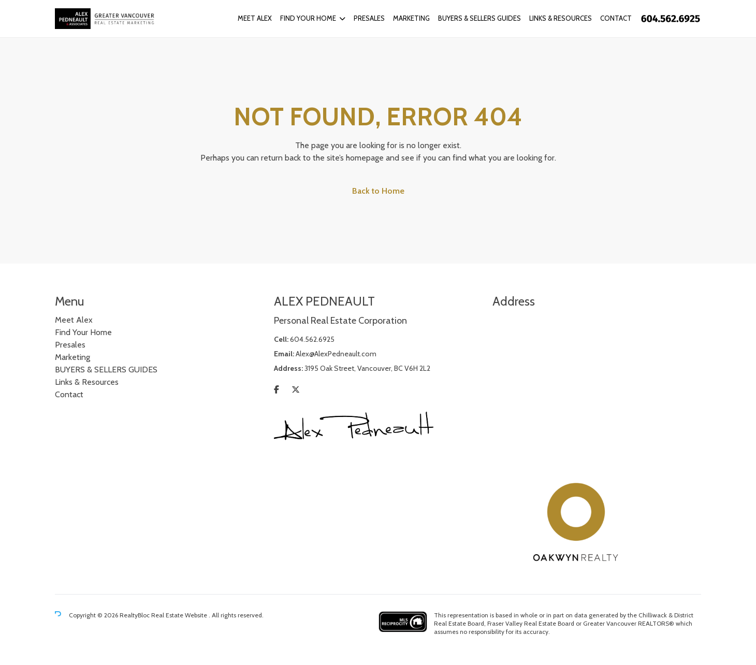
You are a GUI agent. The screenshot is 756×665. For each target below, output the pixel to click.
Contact (616, 18)
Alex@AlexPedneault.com (336, 353)
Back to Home (378, 191)
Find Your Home (308, 18)
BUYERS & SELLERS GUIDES (479, 18)
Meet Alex (255, 18)
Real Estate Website (180, 615)
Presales (369, 18)
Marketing (411, 18)
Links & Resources (560, 18)
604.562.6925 (312, 339)
